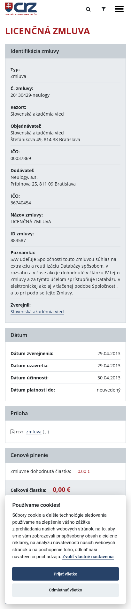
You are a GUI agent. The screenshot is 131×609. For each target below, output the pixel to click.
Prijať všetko (65, 574)
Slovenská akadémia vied (37, 311)
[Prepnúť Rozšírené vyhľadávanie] (103, 9)
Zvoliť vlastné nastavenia (87, 557)
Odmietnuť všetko (65, 590)
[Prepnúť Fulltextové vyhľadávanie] (88, 9)
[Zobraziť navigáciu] (119, 9)
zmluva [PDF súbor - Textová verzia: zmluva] (34, 432)
